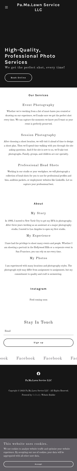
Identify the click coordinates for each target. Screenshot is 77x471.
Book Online (18, 77)
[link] (38, 10)
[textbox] (38, 331)
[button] (9, 7)
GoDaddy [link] (36, 395)
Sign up (38, 342)
